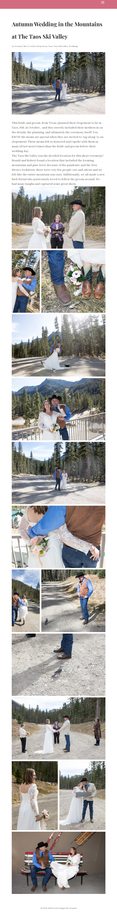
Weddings (73, 46)
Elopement (42, 46)
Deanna (18, 46)
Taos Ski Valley (61, 46)
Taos (50, 46)
